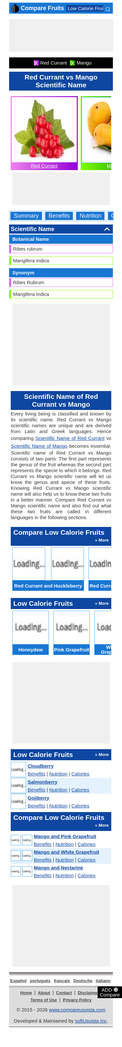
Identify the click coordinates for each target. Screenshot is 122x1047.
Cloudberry (41, 766)
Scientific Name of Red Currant (70, 438)
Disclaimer (88, 992)
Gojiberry (38, 798)
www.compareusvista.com (77, 1009)
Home (26, 992)
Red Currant (44, 165)
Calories (80, 774)
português (40, 980)
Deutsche (83, 980)
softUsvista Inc (91, 1021)
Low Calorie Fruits (87, 8)
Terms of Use (44, 999)
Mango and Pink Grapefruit (65, 836)
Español (18, 980)
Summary (26, 215)
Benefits (59, 215)
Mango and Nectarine (58, 867)
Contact (64, 992)
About (44, 992)
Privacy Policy (77, 999)
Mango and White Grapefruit (66, 852)
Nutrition (90, 215)
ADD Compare (110, 991)
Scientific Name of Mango (39, 446)
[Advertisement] (61, 35)
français (62, 980)
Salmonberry (43, 782)
